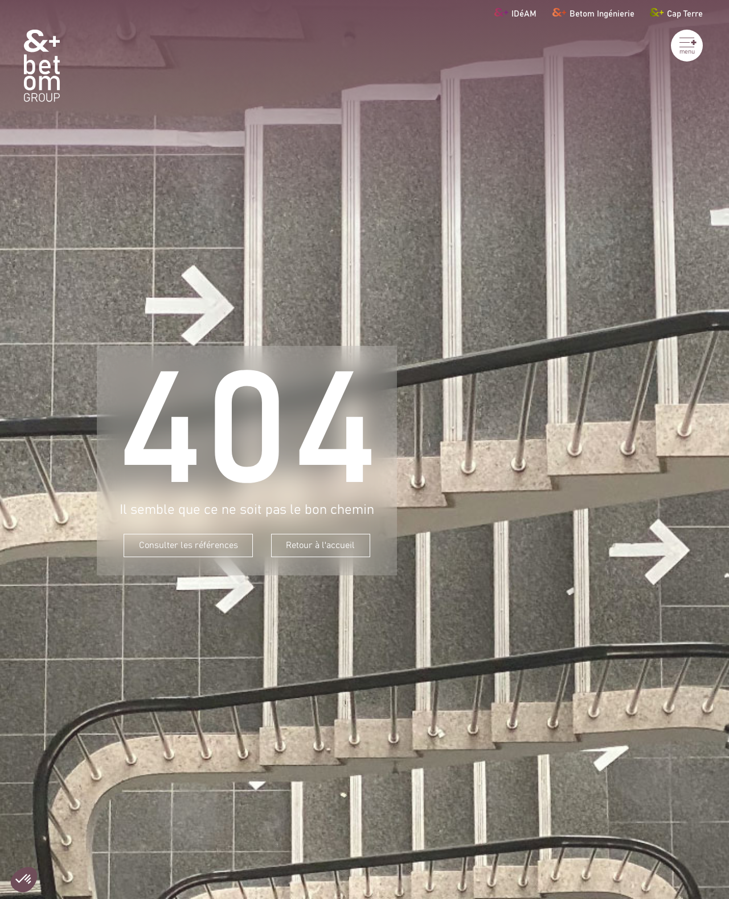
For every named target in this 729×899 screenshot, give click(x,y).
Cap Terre (676, 12)
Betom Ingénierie (593, 12)
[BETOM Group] (42, 66)
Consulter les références (188, 545)
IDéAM (515, 12)
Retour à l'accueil (320, 545)
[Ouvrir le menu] (687, 46)
